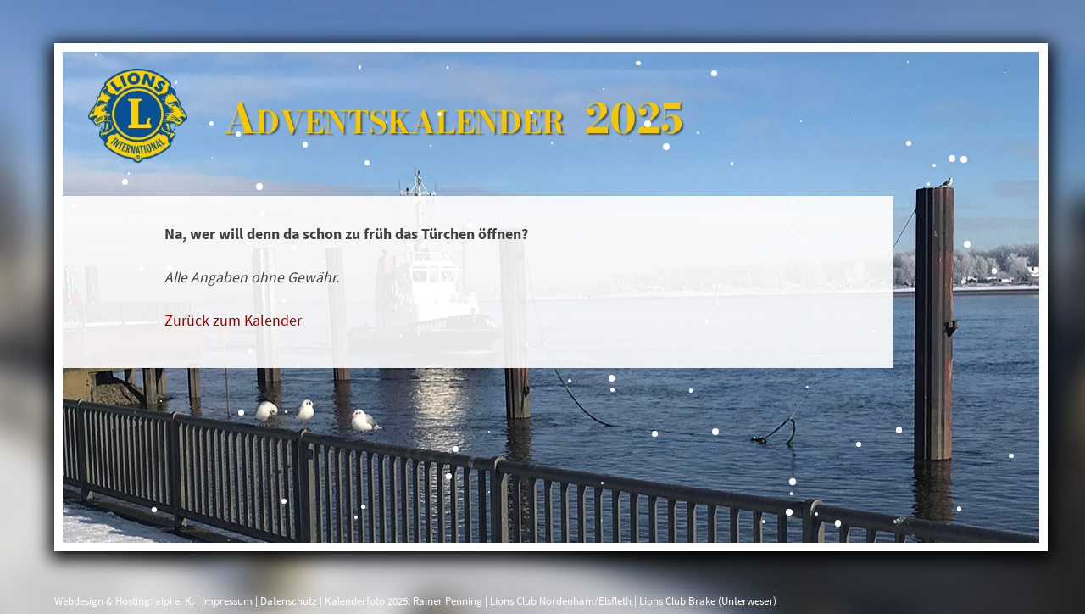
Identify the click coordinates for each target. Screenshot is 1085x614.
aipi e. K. (174, 600)
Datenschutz (288, 600)
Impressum (227, 600)
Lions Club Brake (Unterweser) (707, 600)
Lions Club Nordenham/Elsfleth (561, 600)
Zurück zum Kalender (233, 320)
